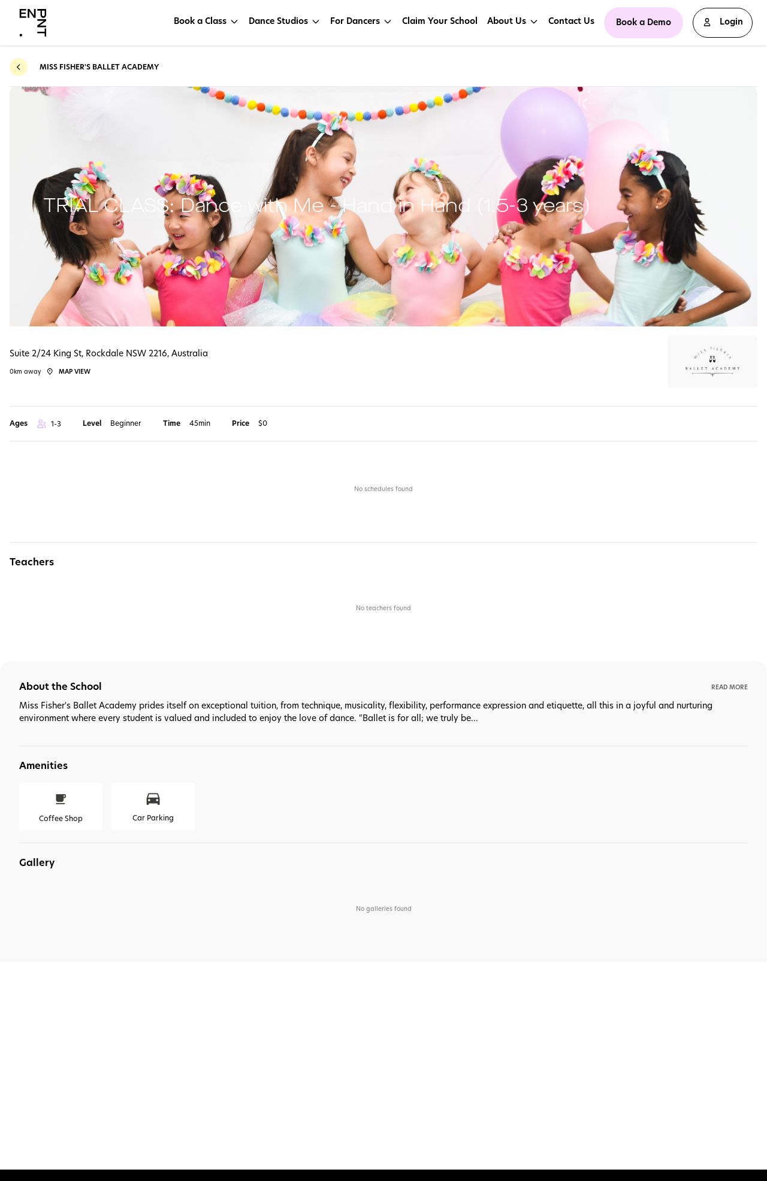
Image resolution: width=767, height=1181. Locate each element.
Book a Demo (643, 22)
